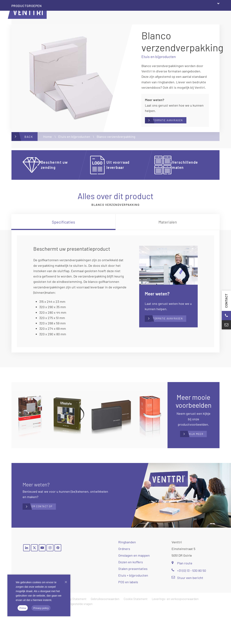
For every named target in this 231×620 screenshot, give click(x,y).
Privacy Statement (74, 609)
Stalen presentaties (133, 579)
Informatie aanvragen (177, 121)
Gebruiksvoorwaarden (105, 609)
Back (28, 139)
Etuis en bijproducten (74, 139)
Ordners (124, 559)
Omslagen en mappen (134, 565)
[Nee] (66, 582)
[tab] (63, 225)
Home (47, 139)
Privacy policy (41, 608)
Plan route (182, 573)
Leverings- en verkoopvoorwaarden (175, 609)
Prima (22, 608)
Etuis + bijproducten (133, 585)
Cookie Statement (136, 609)
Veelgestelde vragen (79, 614)
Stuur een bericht (187, 587)
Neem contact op (50, 516)
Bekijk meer (197, 440)
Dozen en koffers (130, 572)
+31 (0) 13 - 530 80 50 (189, 580)
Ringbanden (127, 552)
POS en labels (128, 592)
